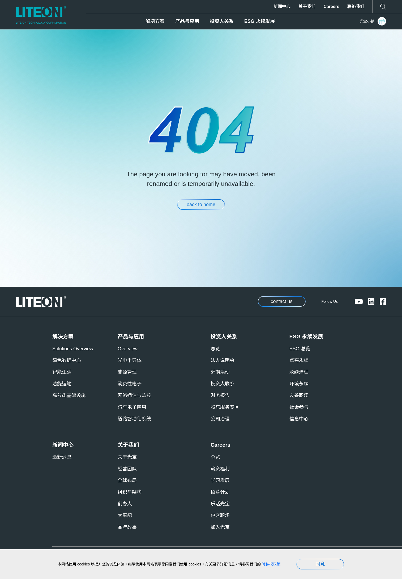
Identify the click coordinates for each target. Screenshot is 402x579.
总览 (215, 348)
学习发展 (220, 480)
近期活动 (220, 372)
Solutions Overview (72, 348)
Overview (128, 348)
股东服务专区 (225, 407)
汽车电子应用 (132, 407)
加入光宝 (220, 527)
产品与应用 (187, 21)
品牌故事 (127, 527)
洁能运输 (61, 383)
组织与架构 (130, 492)
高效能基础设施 (69, 395)
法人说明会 (222, 360)
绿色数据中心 (66, 360)
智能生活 (61, 372)
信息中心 (299, 419)
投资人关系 (222, 21)
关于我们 (306, 6)
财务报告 (220, 395)
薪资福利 (220, 468)
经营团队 (127, 468)
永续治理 (299, 372)
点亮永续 (299, 360)
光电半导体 (130, 360)
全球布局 (127, 480)
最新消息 (61, 457)
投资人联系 (222, 383)
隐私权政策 (271, 564)
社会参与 (299, 407)
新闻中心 (281, 6)
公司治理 (220, 419)
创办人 (125, 503)
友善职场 (299, 395)
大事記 (125, 515)
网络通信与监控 (134, 395)
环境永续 (299, 383)
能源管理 (127, 372)
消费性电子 (130, 383)
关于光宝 (127, 457)
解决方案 (155, 21)
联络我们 (355, 6)
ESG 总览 (299, 348)
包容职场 (220, 515)
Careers (331, 6)
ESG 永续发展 (259, 21)
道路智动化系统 (134, 419)
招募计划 (220, 492)
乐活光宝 (220, 503)
